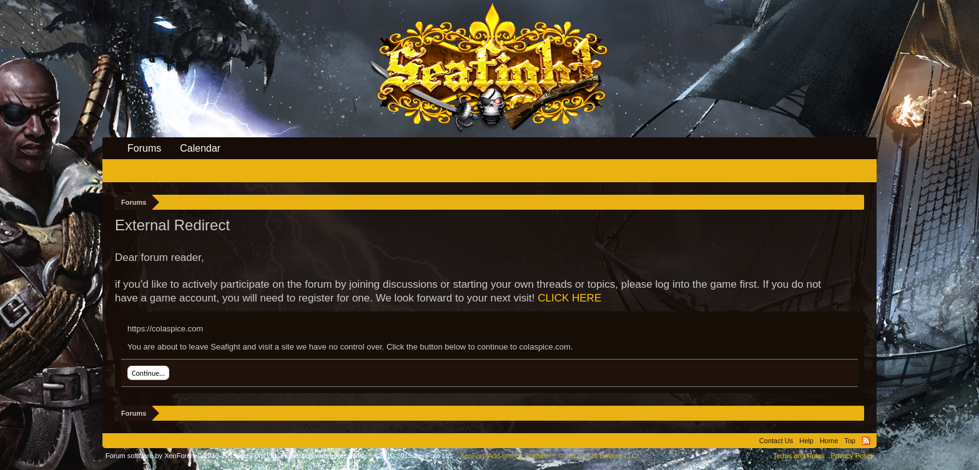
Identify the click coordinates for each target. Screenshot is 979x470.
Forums (144, 148)
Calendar (200, 148)
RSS (866, 440)
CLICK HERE (569, 298)
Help (806, 440)
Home (829, 440)
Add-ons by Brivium (549, 455)
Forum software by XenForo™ (367, 455)
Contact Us (776, 440)
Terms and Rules (799, 455)
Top (849, 440)
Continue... (148, 373)
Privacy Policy (852, 455)
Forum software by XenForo (192, 455)
